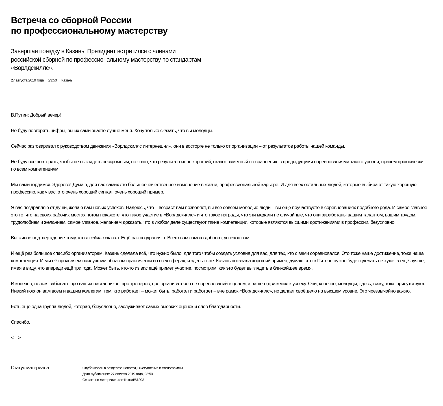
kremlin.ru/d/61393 (130, 380)
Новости (129, 368)
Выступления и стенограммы (160, 368)
